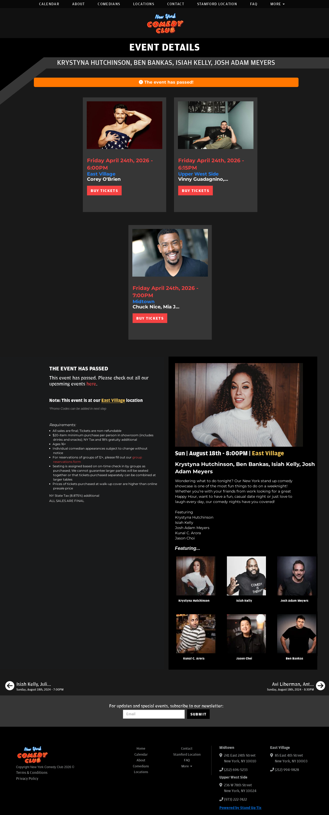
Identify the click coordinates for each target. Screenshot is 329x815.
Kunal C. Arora (193, 659)
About (78, 4)
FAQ (253, 4)
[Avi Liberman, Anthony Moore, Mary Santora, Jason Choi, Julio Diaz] (296, 687)
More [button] (277, 4)
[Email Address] (154, 714)
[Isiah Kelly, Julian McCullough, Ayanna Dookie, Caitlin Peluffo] (34, 687)
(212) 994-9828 (287, 770)
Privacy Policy (27, 778)
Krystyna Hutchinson (193, 601)
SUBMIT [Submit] (198, 714)
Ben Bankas (294, 659)
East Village (113, 400)
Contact (175, 4)
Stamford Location (217, 4)
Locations (143, 4)
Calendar (49, 4)
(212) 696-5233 (235, 770)
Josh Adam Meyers (294, 601)
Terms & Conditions (31, 772)
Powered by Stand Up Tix (240, 808)
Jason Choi (244, 659)
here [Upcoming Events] (91, 384)
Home (140, 748)
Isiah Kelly (244, 601)
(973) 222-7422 (235, 799)
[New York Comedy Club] (165, 23)
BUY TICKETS (104, 190)
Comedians (109, 4)
